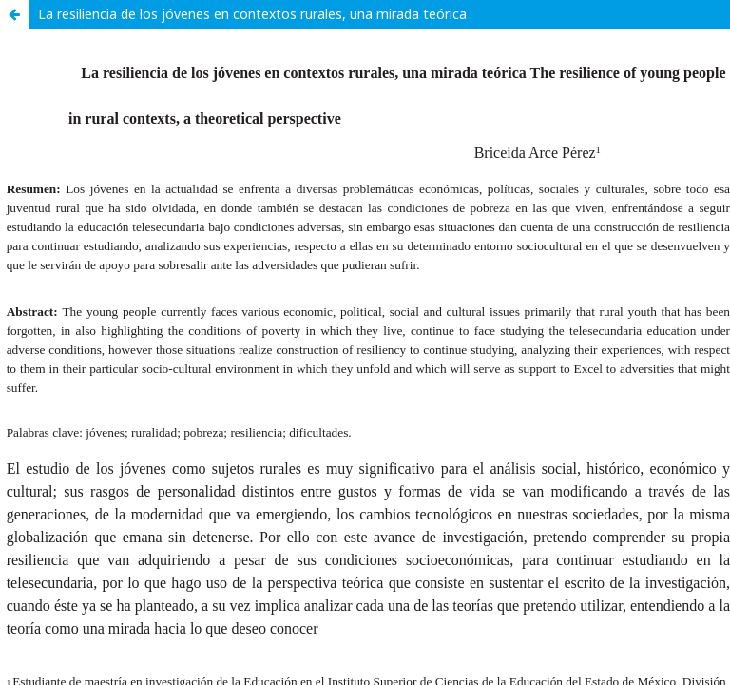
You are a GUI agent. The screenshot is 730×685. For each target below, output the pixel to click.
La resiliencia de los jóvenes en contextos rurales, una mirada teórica (252, 14)
